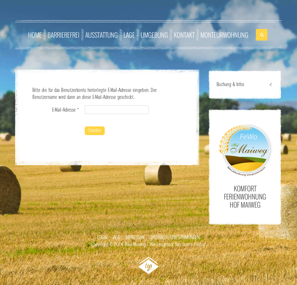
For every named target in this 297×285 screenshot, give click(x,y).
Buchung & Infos (230, 84)
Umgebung (154, 34)
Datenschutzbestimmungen (175, 237)
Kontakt (184, 34)
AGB (116, 237)
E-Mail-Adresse (65, 110)
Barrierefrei (63, 34)
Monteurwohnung (224, 34)
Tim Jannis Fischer (190, 244)
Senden (94, 130)
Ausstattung (101, 34)
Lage (129, 34)
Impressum (135, 237)
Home (35, 34)
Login (102, 237)
